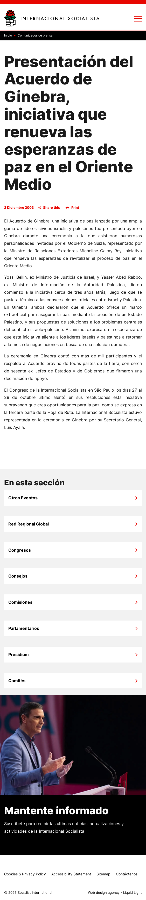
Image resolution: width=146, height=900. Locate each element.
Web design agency (104, 893)
